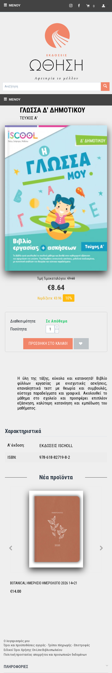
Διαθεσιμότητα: (23, 321)
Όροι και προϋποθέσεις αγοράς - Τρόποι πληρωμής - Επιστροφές (47, 645)
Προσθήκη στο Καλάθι (47, 343)
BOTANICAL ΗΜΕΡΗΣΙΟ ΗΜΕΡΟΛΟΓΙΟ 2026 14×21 (43, 583)
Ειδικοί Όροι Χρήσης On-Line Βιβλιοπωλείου (33, 650)
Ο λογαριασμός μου (17, 641)
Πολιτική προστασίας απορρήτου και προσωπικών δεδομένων (45, 654)
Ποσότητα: (18, 328)
